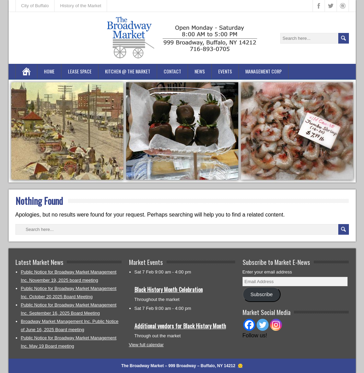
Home (49, 71)
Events (225, 71)
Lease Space (80, 71)
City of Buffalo (35, 5)
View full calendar (146, 344)
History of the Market (80, 5)
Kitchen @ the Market (127, 71)
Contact (172, 71)
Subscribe (261, 294)
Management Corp (263, 71)
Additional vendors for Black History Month (180, 326)
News (200, 71)
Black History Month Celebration (168, 289)
